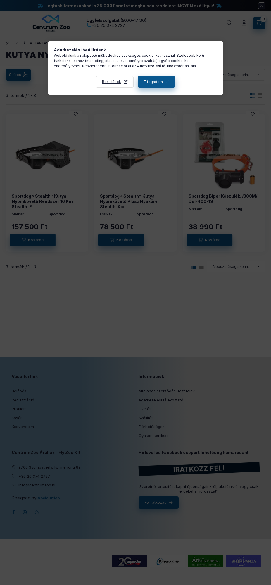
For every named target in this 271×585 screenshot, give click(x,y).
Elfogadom (153, 82)
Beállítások (111, 82)
